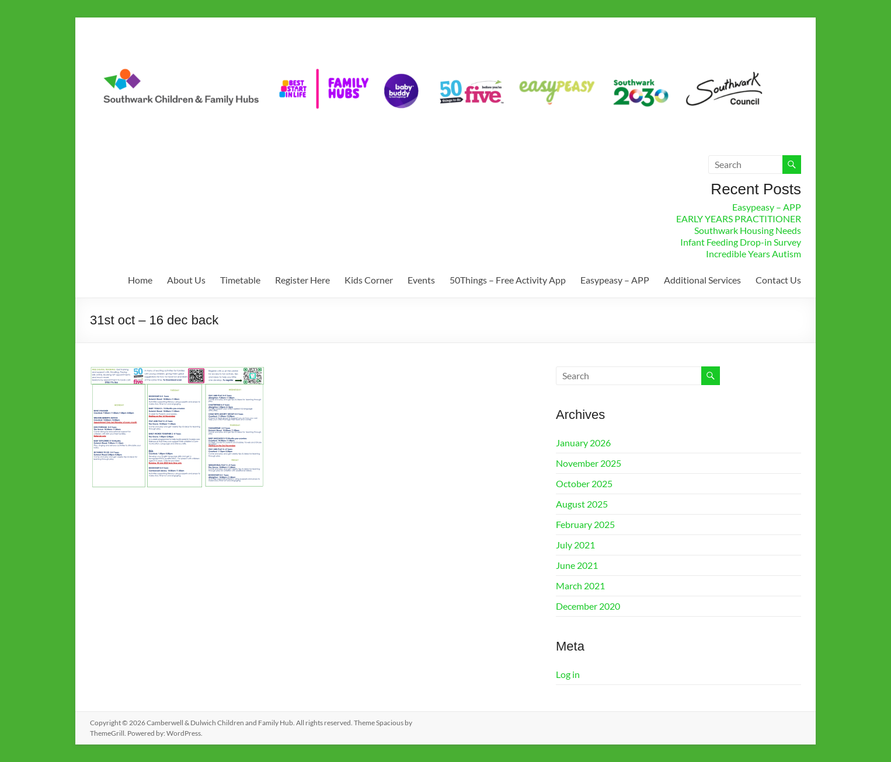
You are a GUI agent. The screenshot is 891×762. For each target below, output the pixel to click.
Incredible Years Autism (753, 253)
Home (140, 279)
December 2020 (588, 605)
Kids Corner (368, 279)
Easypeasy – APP (766, 206)
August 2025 (582, 503)
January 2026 (583, 442)
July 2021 (575, 544)
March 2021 (580, 585)
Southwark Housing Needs (747, 230)
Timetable (240, 279)
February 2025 (585, 524)
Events (421, 279)
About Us (186, 279)
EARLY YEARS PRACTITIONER (738, 218)
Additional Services (702, 279)
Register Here (302, 279)
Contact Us (778, 279)
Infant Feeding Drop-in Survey (740, 241)
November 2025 (588, 463)
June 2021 (577, 565)
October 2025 (584, 483)
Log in (568, 674)
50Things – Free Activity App (508, 279)
